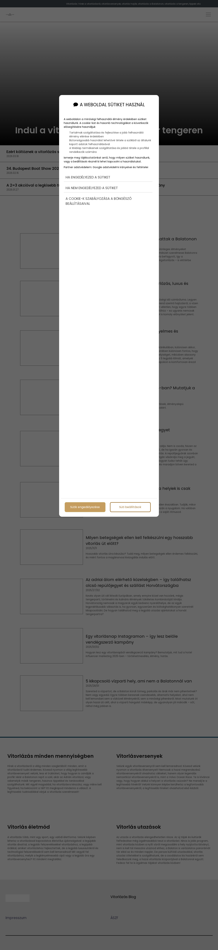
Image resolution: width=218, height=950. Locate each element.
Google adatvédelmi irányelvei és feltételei (120, 167)
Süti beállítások (130, 507)
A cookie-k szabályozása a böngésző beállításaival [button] (99, 201)
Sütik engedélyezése (85, 507)
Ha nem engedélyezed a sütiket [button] (92, 188)
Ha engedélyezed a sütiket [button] (88, 177)
